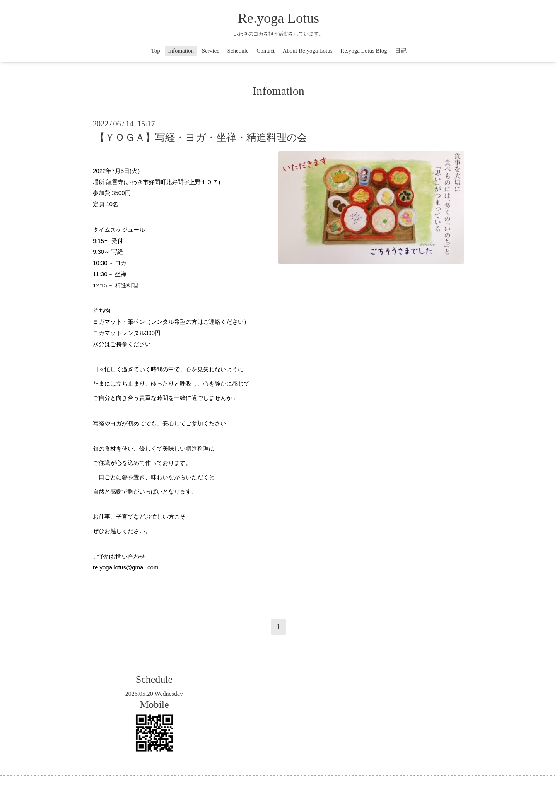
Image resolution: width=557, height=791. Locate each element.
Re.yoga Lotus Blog (363, 51)
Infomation (181, 51)
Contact (265, 51)
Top (155, 51)
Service (210, 51)
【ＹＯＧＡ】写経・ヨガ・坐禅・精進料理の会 (201, 137)
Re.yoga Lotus (278, 18)
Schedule (238, 51)
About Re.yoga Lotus (308, 51)
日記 (401, 51)
